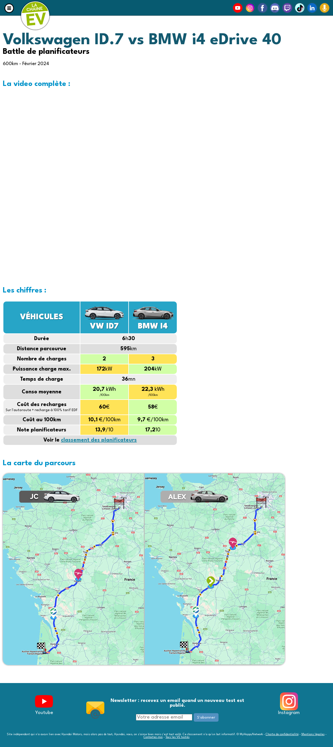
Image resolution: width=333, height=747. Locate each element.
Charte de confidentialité (282, 734)
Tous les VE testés (177, 737)
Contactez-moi (153, 737)
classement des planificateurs (99, 440)
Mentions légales (313, 734)
